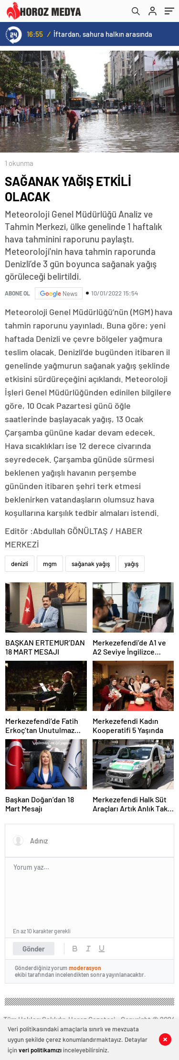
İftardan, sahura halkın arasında (102, 34)
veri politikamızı (40, 1050)
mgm (50, 564)
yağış (131, 564)
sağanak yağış (91, 564)
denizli (19, 564)
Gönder (33, 948)
